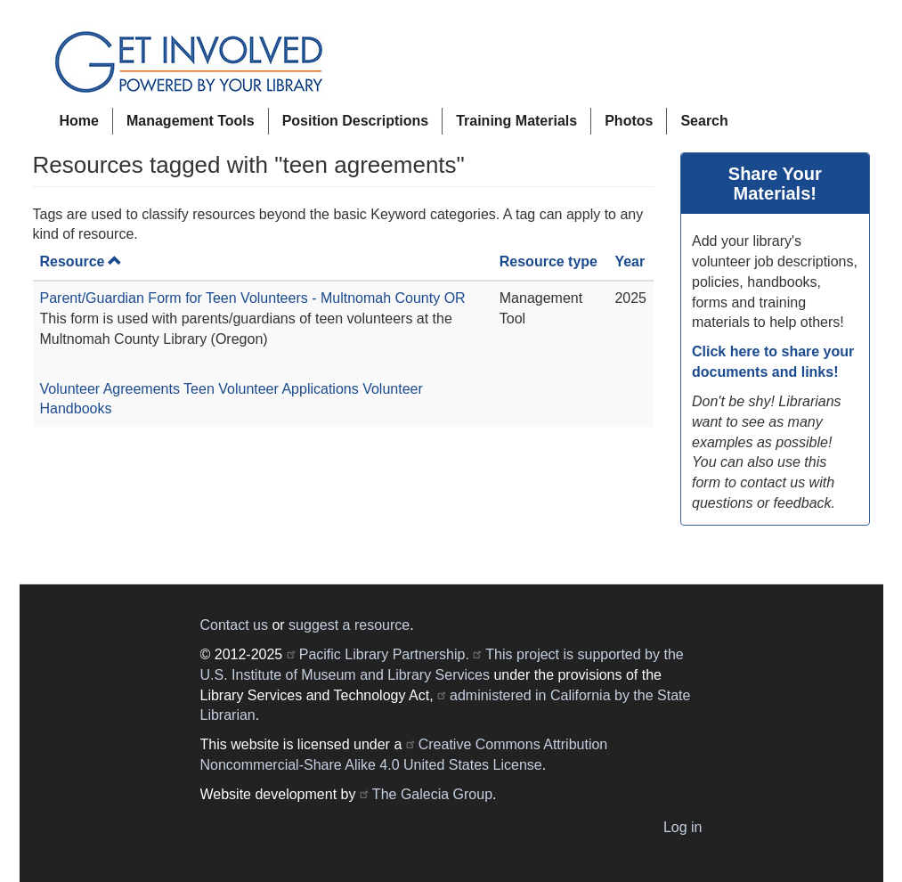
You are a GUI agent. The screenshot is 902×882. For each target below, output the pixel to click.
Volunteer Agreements (110, 388)
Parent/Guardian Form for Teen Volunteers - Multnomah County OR (253, 298)
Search (703, 120)
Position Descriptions (355, 120)
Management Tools (190, 120)
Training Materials (516, 120)
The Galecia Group (432, 794)
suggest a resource (349, 625)
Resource (81, 261)
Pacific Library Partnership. (384, 654)
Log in (683, 827)
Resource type (548, 261)
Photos (629, 120)
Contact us (234, 625)
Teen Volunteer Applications (271, 388)
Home (79, 120)
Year (629, 261)
